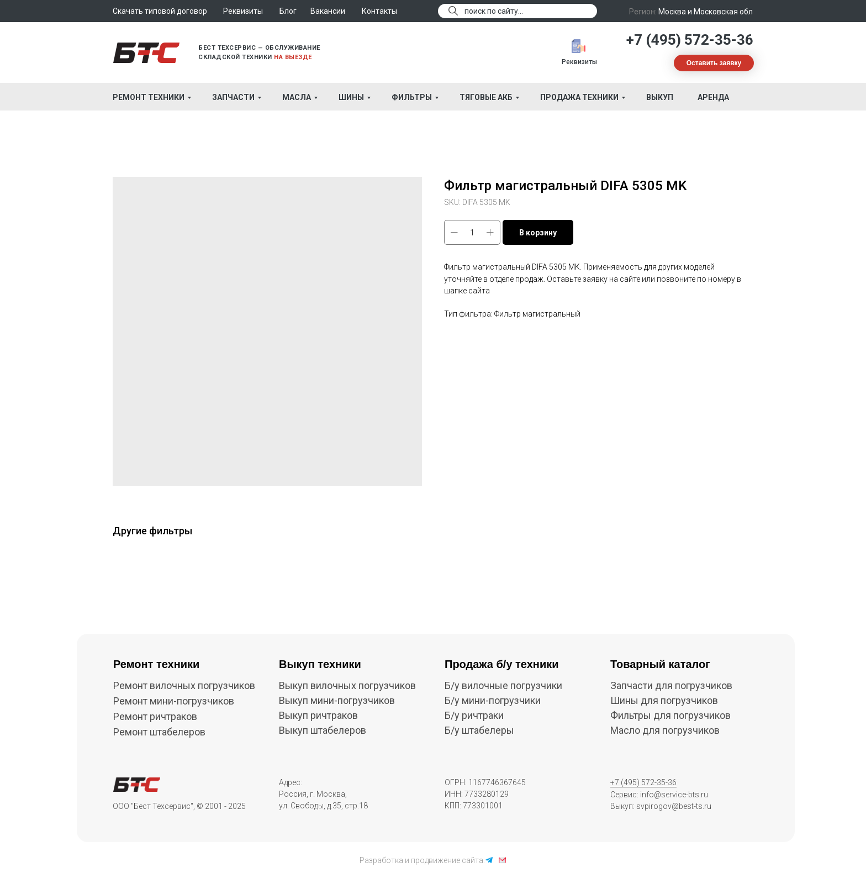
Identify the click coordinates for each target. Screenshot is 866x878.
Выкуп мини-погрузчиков (337, 700)
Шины (351, 97)
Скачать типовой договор (160, 11)
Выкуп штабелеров (322, 730)
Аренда (713, 97)
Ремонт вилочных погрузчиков (184, 685)
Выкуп (659, 97)
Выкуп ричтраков (318, 715)
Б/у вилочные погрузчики (503, 685)
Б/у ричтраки (474, 715)
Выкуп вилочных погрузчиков (347, 685)
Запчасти (233, 97)
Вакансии (327, 11)
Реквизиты (579, 62)
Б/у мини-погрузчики (493, 700)
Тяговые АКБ (486, 97)
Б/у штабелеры (479, 730)
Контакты (379, 11)
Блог (288, 11)
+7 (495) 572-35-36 (689, 39)
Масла (296, 97)
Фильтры (412, 97)
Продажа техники (579, 97)
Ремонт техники (148, 97)
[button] (714, 63)
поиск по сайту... (493, 11)
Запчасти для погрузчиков (671, 685)
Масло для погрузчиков (665, 730)
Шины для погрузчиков (664, 700)
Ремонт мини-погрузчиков (173, 701)
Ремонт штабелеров (159, 732)
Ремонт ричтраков (155, 716)
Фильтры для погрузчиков (670, 715)
